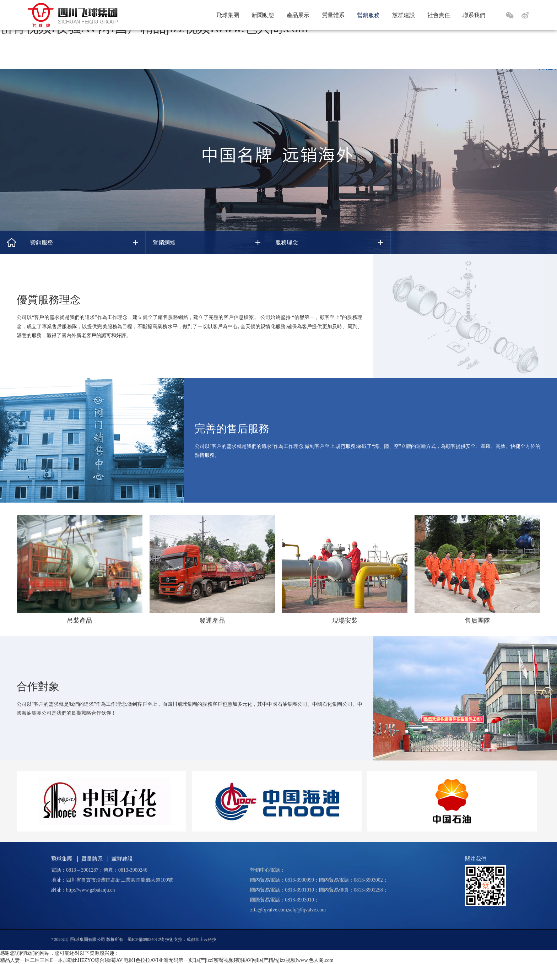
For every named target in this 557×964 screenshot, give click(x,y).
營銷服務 (368, 15)
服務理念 (286, 242)
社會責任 (438, 15)
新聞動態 (263, 15)
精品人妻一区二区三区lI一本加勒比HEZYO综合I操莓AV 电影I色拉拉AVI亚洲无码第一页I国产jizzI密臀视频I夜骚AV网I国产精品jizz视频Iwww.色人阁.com (167, 960)
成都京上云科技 (201, 939)
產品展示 (298, 15)
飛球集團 (227, 15)
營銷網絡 (164, 242)
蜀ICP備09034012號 (146, 939)
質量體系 (333, 15)
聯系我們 (474, 15)
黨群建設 (403, 15)
